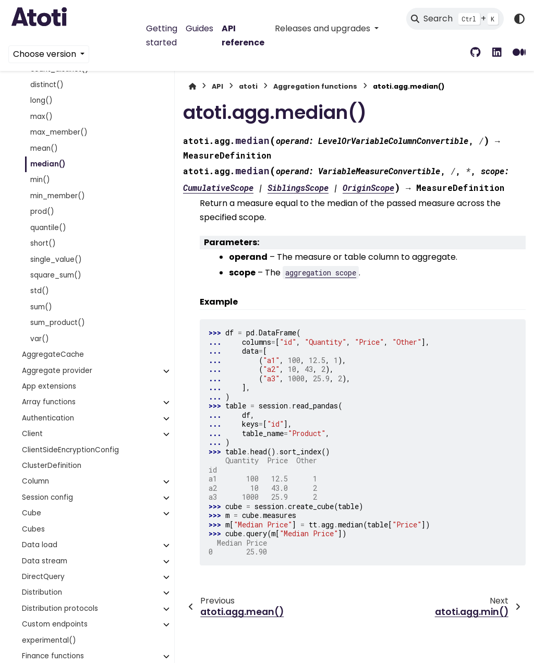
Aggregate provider (57, 371)
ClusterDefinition (51, 466)
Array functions (49, 402)
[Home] (192, 86)
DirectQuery (43, 577)
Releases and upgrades (323, 28)
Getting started (161, 35)
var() (39, 339)
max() (41, 117)
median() (47, 164)
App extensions (49, 386)
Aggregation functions (315, 86)
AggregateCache (53, 354)
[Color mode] (519, 19)
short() (43, 243)
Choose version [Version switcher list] (45, 54)
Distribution (42, 592)
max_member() (59, 132)
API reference (243, 35)
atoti (248, 86)
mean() (44, 148)
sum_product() (57, 323)
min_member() (57, 196)
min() (40, 180)
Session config (47, 497)
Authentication (48, 418)
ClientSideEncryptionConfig (70, 450)
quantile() (48, 228)
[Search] (455, 19)
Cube (31, 513)
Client (32, 434)
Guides (199, 28)
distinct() (47, 85)
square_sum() (55, 275)
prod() (42, 211)
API (217, 86)
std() (39, 291)
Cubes (33, 529)
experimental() (49, 640)
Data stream (44, 561)
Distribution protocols (60, 608)
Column (35, 481)
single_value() (56, 259)
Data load (39, 545)
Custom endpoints (55, 624)
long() (41, 100)
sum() (41, 307)
